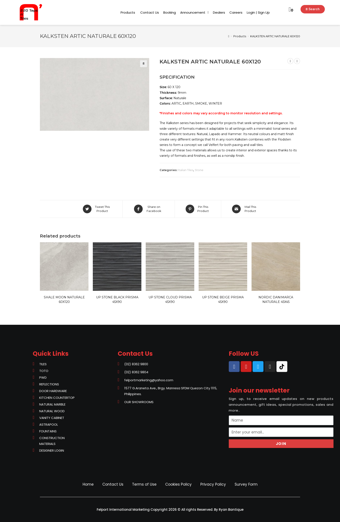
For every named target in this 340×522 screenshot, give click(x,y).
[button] (127, 12)
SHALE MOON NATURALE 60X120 (64, 299)
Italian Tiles (185, 170)
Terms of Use (144, 484)
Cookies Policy (178, 484)
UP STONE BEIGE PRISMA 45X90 (223, 299)
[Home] (228, 36)
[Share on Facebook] (148, 209)
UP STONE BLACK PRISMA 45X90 (117, 299)
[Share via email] (245, 209)
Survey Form (246, 484)
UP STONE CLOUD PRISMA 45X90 (170, 299)
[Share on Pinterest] (197, 209)
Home (88, 484)
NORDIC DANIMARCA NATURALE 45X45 (275, 299)
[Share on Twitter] (97, 209)
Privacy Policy (213, 484)
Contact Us (112, 484)
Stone (199, 170)
